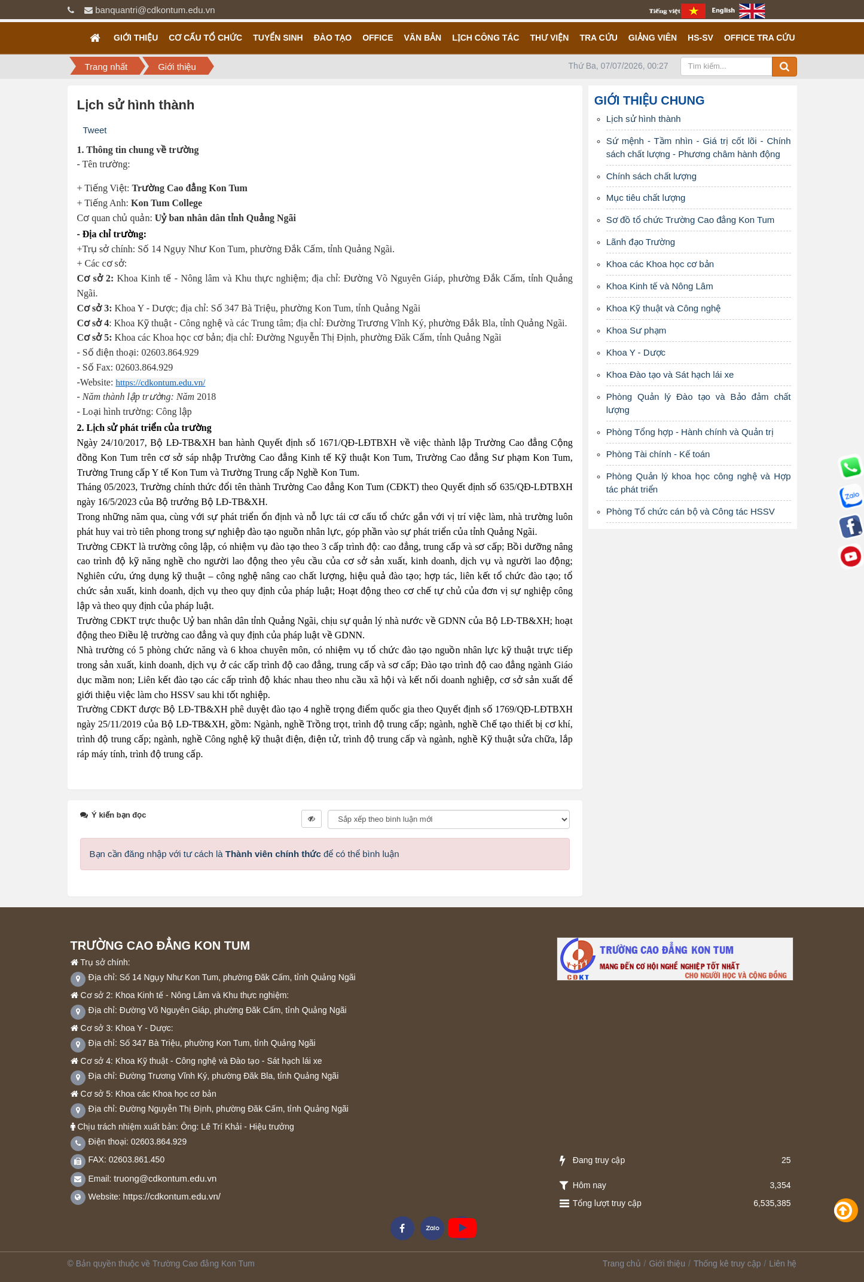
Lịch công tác (485, 37)
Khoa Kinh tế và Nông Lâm (659, 286)
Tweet (95, 130)
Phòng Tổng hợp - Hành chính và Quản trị (690, 432)
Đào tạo (333, 37)
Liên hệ (782, 1263)
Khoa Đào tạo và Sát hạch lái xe (670, 374)
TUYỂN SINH (278, 37)
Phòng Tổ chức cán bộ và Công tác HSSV (690, 511)
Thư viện (549, 37)
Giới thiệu (136, 37)
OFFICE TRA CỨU (759, 37)
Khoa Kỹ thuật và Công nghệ (663, 308)
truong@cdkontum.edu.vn (165, 1178)
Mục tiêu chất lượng (646, 197)
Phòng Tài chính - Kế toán (658, 454)
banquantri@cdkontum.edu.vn (155, 10)
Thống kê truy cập (727, 1263)
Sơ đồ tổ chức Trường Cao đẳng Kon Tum (690, 220)
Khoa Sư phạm (636, 330)
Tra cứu (598, 37)
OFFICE (377, 37)
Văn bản (422, 37)
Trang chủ (622, 1263)
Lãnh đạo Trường (640, 242)
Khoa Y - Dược (635, 352)
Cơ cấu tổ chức (205, 37)
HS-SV (700, 37)
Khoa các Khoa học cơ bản (660, 264)
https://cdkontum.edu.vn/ (172, 1196)
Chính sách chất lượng (651, 176)
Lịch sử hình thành (643, 119)
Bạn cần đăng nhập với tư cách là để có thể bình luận (244, 854)
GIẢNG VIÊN (652, 37)
